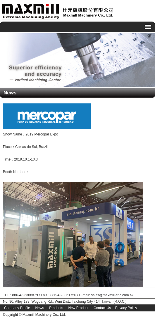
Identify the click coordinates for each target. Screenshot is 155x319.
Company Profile (17, 308)
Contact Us (102, 308)
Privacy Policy (126, 308)
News (39, 308)
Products (56, 308)
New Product (78, 308)
